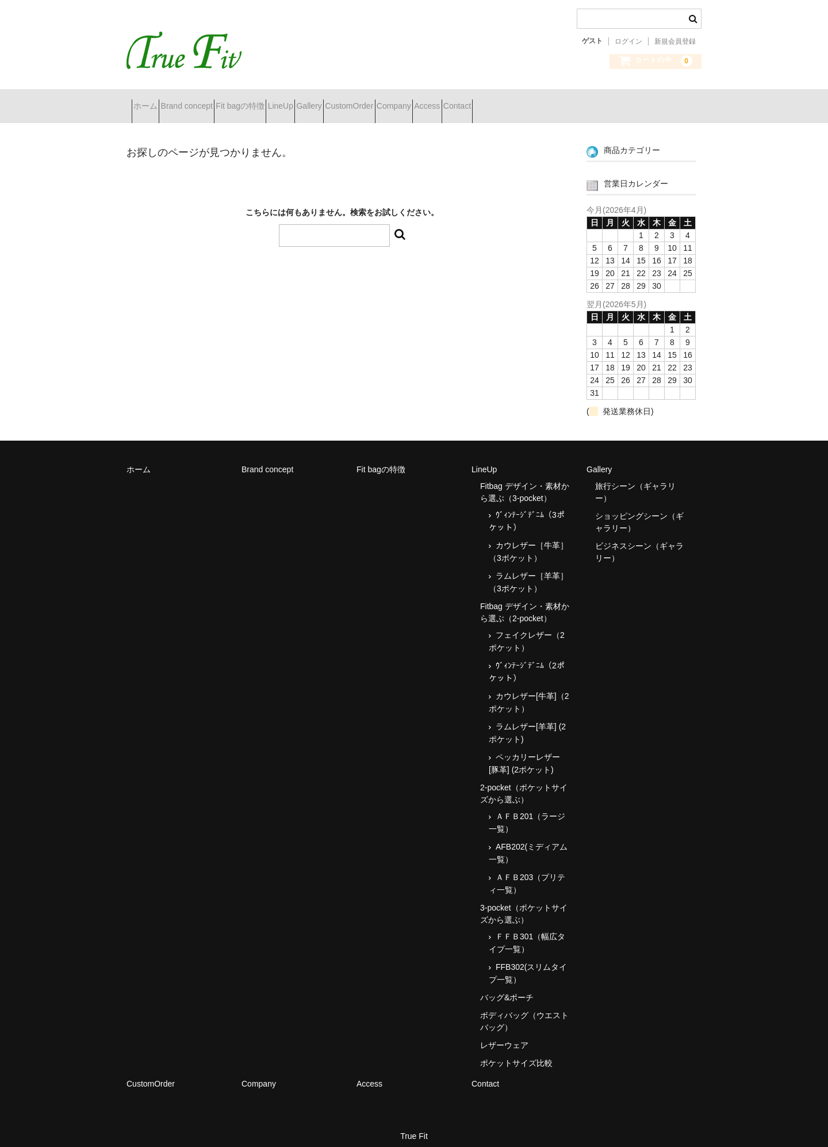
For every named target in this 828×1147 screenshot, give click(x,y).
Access (575, 101)
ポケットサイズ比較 (516, 1053)
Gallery (395, 101)
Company (521, 101)
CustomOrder (456, 101)
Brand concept (212, 101)
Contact (625, 101)
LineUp (346, 101)
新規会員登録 (675, 41)
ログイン (628, 41)
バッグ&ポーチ (507, 987)
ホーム (151, 101)
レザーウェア (504, 1035)
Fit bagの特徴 (286, 101)
